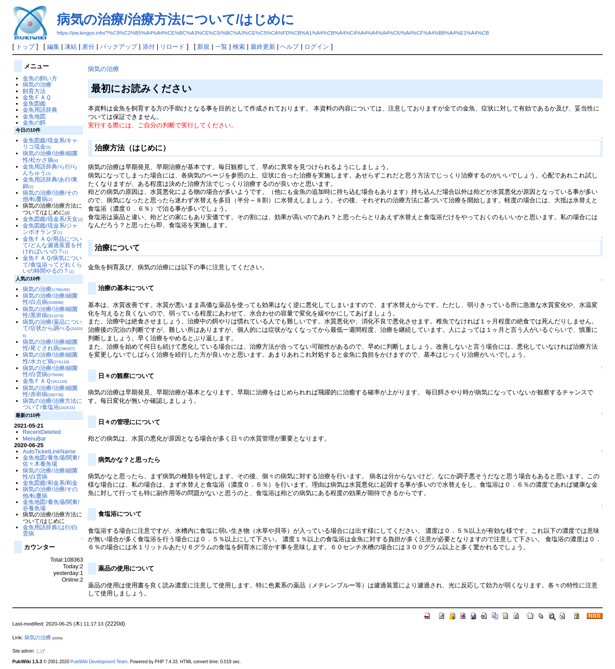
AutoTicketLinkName (49, 451)
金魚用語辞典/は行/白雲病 (50, 530)
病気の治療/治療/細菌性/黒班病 (50, 312)
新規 (203, 46)
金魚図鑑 (34, 103)
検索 (239, 46)
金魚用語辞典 (40, 109)
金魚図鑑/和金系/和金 (50, 483)
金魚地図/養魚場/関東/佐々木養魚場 (51, 460)
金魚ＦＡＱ (37, 97)
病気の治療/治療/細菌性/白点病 (50, 298)
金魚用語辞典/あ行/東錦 (50, 182)
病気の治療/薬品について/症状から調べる (53, 328)
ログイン (316, 46)
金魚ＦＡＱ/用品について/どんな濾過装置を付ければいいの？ (52, 245)
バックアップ (118, 46)
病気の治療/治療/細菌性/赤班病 (50, 391)
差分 (88, 46)
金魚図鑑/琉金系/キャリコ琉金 (50, 143)
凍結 (70, 46)
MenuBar (34, 438)
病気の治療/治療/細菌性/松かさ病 (50, 156)
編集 (53, 46)
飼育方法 (34, 91)
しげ (40, 651)
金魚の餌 (34, 122)
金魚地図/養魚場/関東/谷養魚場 (51, 505)
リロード (172, 46)
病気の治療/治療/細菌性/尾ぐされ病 (50, 344)
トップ (25, 46)
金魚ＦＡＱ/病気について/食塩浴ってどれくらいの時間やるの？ (52, 264)
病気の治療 (103, 68)
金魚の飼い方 (40, 78)
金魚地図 (34, 116)
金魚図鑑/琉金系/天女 (53, 219)
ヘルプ (289, 46)
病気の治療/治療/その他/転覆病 (50, 195)
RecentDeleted (42, 432)
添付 (149, 46)
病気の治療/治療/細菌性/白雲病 (50, 371)
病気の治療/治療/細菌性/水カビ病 (50, 357)
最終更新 (262, 46)
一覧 (221, 46)
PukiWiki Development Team (99, 661)
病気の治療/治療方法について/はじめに (176, 19)
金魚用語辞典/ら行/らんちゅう (50, 169)
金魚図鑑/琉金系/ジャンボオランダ (50, 228)
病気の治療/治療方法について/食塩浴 (52, 403)
